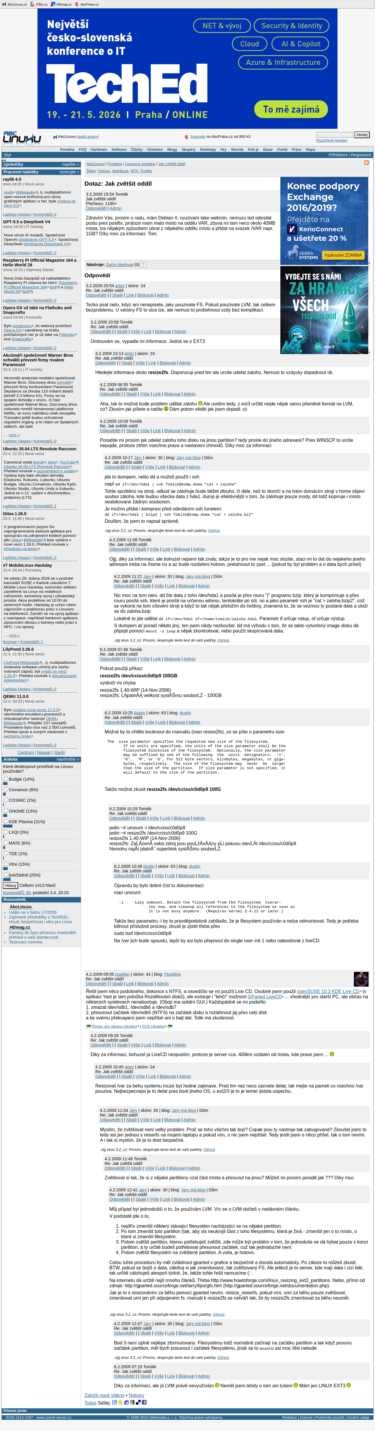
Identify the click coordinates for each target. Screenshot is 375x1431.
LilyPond (11, 662)
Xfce (10, 864)
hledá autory (87, 136)
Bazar (268, 149)
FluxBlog (172, 984)
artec (120, 285)
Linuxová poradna (140, 164)
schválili (64, 382)
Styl (7, 155)
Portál (282, 149)
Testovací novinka (25, 942)
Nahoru (136, 1405)
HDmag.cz (60, 4)
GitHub (214, 530)
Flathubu (67, 334)
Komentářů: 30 (16, 892)
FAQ (82, 149)
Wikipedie (26, 192)
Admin (116, 208)
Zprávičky (13, 164)
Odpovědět (96, 208)
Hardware (99, 149)
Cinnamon (16, 789)
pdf (54, 287)
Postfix (146, 171)
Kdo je (253, 149)
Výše (135, 331)
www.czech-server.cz (53, 1427)
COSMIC (15, 800)
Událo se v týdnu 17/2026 (33, 912)
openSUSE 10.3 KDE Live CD (328, 1001)
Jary (138, 457)
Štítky (91, 171)
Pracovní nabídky (21, 172)
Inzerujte (197, 136)
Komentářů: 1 (31, 642)
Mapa (310, 149)
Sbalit (117, 295)
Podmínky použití (329, 1427)
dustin (139, 713)
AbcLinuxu (20, 906)
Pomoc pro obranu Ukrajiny (114, 1036)
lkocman (10, 642)
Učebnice (155, 149)
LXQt (11, 832)
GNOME (14, 811)
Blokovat (145, 295)
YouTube (67, 462)
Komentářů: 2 (44, 506)
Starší (59, 752)
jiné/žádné (16, 875)
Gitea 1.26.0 (14, 513)
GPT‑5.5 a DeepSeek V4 (26, 221)
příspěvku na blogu (21, 549)
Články (137, 149)
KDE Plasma (18, 821)
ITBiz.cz (38, 4)
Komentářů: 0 (44, 214)
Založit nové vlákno (104, 1405)
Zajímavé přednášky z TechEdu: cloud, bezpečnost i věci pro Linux (40, 919)
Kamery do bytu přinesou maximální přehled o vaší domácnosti (42, 935)
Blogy (172, 149)
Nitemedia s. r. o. (163, 1427)
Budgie (13, 779)
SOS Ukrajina (153, 1036)
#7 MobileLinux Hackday (27, 565)
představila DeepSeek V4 (46, 244)
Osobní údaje (358, 1427)
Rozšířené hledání (331, 140)
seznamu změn (17, 736)
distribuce (120, 171)
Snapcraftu (21, 339)
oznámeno (22, 326)
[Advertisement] (152, 247)
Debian (104, 171)
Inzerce (306, 1427)
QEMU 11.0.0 (15, 696)
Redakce (289, 1427)
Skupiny (188, 149)
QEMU (52, 718)
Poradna (67, 149)
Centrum (26, 752)
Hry (223, 149)
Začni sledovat (119, 264)
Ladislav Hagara (16, 214)
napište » (70, 164)
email (39, 462)
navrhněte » (68, 759)
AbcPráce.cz (86, 4)
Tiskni (90, 1412)
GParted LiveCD (265, 1006)
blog (52, 462)
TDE (10, 853)
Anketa (11, 759)
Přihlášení (338, 155)
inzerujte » (69, 172)
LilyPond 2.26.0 (18, 649)
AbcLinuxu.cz (14, 4)
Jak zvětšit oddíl (171, 164)
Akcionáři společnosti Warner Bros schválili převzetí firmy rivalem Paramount (38, 360)
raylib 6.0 (12, 179)
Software (118, 149)
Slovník (237, 149)
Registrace (361, 155)
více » (14, 435)
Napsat (44, 752)
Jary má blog (188, 457)
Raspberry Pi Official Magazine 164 (40, 284)
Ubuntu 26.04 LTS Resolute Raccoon (39, 448)
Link (130, 295)
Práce (296, 149)
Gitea (16, 540)
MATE (12, 843)
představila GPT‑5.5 (36, 239)
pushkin (122, 984)
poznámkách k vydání (56, 471)
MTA (134, 171)
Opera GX (13, 330)
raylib (8, 192)
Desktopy (208, 149)
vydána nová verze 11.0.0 (36, 710)
